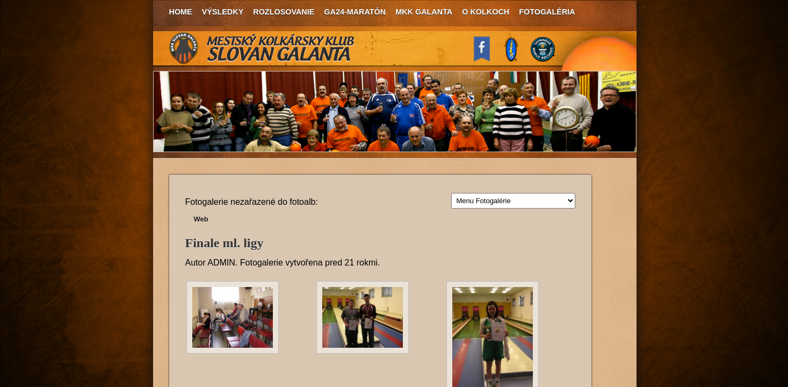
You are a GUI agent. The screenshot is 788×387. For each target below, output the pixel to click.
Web (201, 219)
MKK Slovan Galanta (262, 48)
